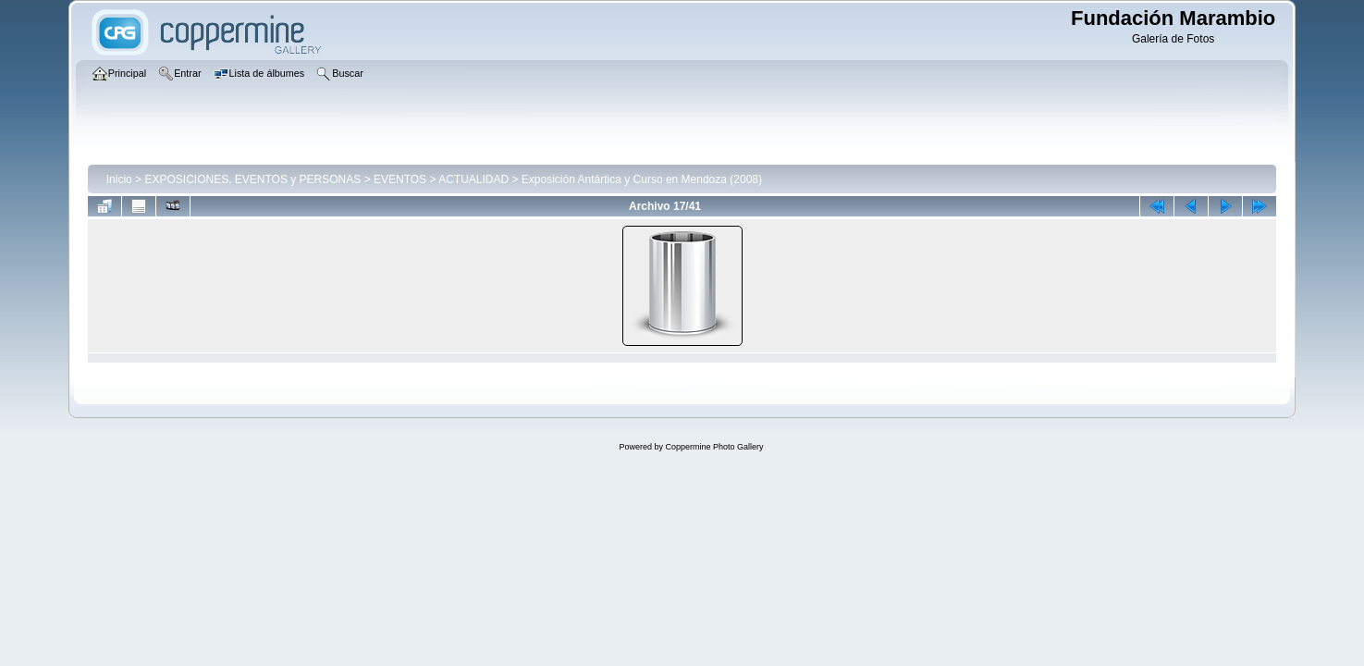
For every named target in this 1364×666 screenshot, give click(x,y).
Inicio (119, 179)
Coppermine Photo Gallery (714, 446)
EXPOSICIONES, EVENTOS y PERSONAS (252, 179)
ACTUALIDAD (473, 179)
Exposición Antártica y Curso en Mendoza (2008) (642, 179)
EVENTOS (400, 179)
